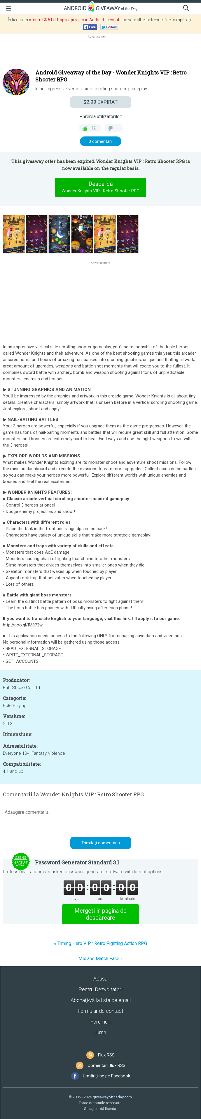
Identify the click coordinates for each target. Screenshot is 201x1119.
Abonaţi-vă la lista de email (101, 1000)
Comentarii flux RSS (106, 1065)
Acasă (100, 979)
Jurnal (100, 1032)
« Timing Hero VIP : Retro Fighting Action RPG (100, 943)
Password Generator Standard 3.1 (77, 862)
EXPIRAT (100, 102)
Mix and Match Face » (100, 958)
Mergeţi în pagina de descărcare (100, 914)
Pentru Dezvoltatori (100, 989)
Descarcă (101, 187)
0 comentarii (101, 141)
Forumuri (100, 1022)
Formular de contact (100, 1011)
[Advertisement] (100, 53)
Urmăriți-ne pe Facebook (106, 1076)
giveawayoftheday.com (112, 1097)
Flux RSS (106, 1055)
